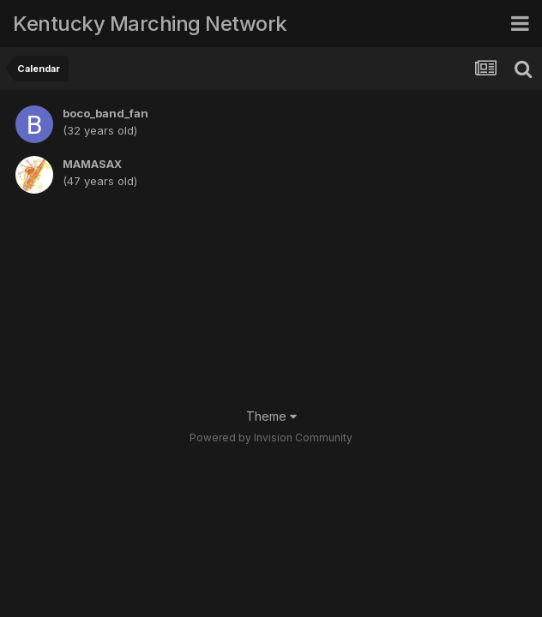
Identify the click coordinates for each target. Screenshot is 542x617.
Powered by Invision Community (271, 437)
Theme (271, 416)
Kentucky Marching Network (150, 23)
